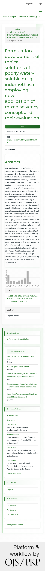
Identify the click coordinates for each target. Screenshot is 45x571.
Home (9, 29)
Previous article (13, 435)
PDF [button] (22, 126)
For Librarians (12, 514)
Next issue (11, 420)
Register (29, 4)
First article (11, 424)
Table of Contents (14, 473)
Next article (11, 447)
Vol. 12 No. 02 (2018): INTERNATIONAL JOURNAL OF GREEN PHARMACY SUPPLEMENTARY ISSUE (22, 35)
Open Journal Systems (15, 525)
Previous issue (12, 416)
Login (40, 4)
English (10, 489)
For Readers (11, 505)
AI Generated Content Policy (18, 339)
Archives (18, 29)
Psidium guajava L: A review (18, 367)
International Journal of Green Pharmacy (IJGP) (21, 17)
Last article (11, 460)
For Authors (11, 510)
